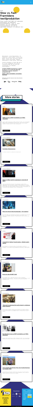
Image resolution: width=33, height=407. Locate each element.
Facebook (29, 390)
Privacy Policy (24, 399)
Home (24, 390)
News (24, 394)
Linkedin (29, 393)
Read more (6, 130)
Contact (24, 397)
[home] (2, 2)
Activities (25, 393)
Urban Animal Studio (18, 406)
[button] (30, 2)
